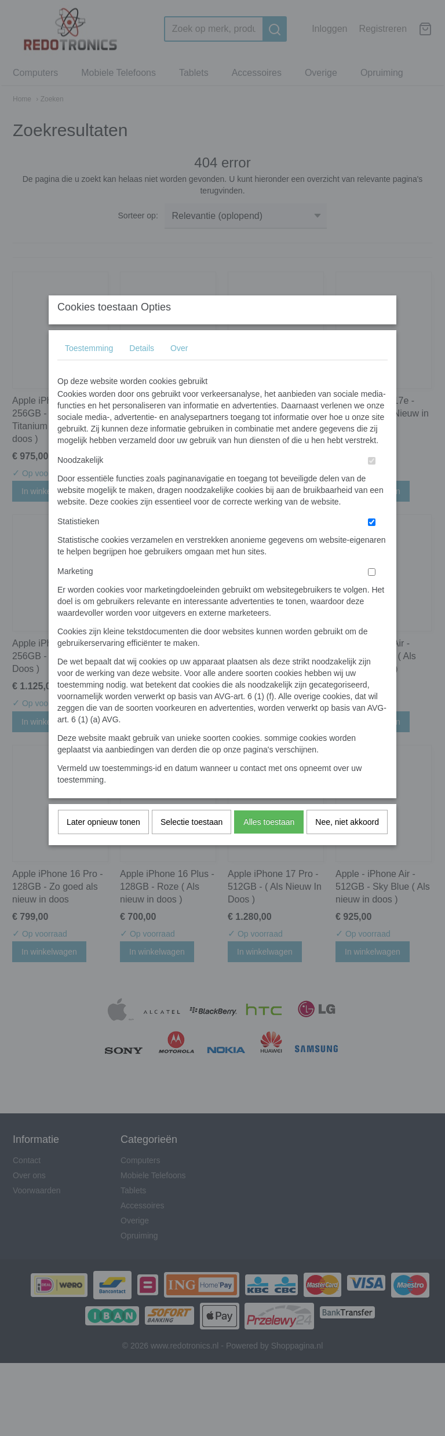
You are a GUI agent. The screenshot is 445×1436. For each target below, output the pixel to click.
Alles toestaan (268, 844)
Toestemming (89, 370)
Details (141, 370)
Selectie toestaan (191, 844)
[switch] (371, 483)
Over (179, 370)
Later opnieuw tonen (103, 844)
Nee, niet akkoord (347, 844)
